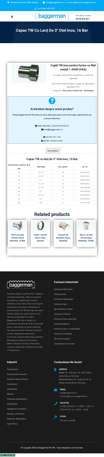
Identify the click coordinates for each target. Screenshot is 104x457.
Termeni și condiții (67, 420)
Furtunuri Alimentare (63, 299)
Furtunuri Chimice (62, 314)
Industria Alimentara (16, 419)
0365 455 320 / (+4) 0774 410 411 (53, 126)
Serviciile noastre (62, 339)
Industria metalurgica (17, 399)
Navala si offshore (15, 414)
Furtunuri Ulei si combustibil (67, 329)
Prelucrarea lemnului (17, 374)
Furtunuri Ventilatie (63, 334)
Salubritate (12, 389)
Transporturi (13, 369)
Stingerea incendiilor (16, 409)
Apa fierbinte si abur (63, 309)
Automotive (12, 404)
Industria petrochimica (17, 379)
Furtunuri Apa (60, 304)
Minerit (10, 394)
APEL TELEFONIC (7, 455)
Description (53, 151)
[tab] (53, 151)
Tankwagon (88, 90)
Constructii (12, 384)
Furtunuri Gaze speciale (65, 319)
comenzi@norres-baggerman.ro (73, 396)
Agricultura (12, 424)
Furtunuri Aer (60, 294)
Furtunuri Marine (62, 324)
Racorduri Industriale (72, 90)
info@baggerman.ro (53, 129)
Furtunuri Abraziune (63, 289)
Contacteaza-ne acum (64, 344)
